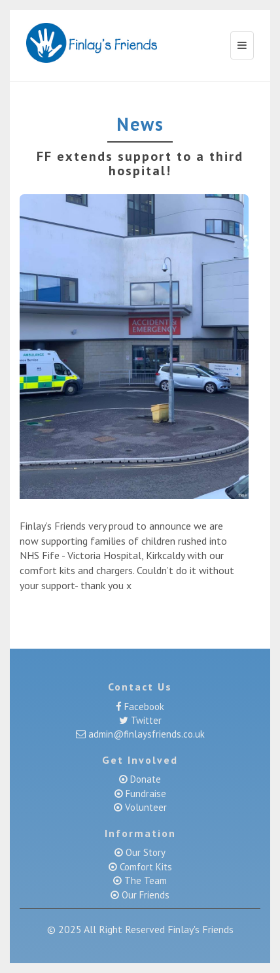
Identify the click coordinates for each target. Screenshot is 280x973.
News (140, 124)
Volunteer (144, 807)
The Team (144, 880)
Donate (145, 779)
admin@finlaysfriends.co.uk (145, 734)
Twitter (145, 720)
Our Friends (144, 895)
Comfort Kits (144, 867)
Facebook (143, 706)
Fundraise (144, 793)
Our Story (144, 852)
